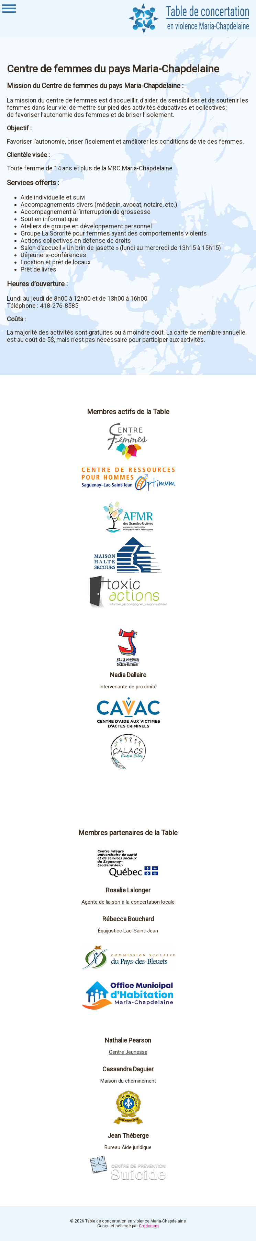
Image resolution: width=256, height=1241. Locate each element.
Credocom (149, 1226)
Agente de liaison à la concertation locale (128, 902)
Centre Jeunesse (128, 1052)
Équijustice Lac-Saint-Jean (128, 931)
